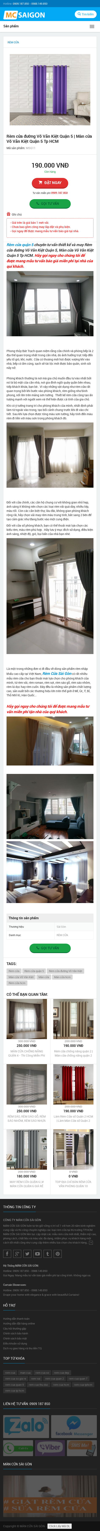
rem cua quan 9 (14, 1385)
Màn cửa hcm (62, 977)
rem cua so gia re (15, 1378)
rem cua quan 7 (78, 1378)
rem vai (35, 1378)
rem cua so (42, 1373)
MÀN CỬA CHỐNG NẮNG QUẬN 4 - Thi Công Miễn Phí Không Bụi (26, 1053)
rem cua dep (61, 1373)
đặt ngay (50, 182)
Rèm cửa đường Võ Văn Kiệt (65, 971)
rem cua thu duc (38, 1385)
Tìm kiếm (86, 14)
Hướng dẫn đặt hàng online (19, 1323)
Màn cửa (44, 977)
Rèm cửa (14, 971)
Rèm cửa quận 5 (20, 244)
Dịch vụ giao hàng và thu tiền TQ (22, 1348)
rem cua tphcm (83, 1385)
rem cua (10, 1373)
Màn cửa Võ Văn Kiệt (21, 977)
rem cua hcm (61, 1385)
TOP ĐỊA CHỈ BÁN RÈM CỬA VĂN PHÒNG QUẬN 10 (73, 1184)
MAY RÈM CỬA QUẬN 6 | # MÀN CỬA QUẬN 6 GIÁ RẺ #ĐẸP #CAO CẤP (27, 1184)
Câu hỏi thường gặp (14, 1328)
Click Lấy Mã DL (59, 1526)
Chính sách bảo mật (15, 1338)
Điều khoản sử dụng (15, 1343)
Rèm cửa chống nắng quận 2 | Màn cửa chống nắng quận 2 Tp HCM (73, 1053)
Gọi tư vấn (47, 203)
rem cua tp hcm (14, 1390)
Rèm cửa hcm (17, 983)
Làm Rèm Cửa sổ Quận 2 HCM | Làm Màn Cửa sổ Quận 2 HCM (73, 1118)
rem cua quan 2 (54, 1378)
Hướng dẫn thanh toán (16, 1318)
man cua (25, 1373)
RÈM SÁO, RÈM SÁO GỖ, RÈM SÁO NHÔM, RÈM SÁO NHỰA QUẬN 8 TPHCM (27, 1118)
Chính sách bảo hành (15, 1333)
